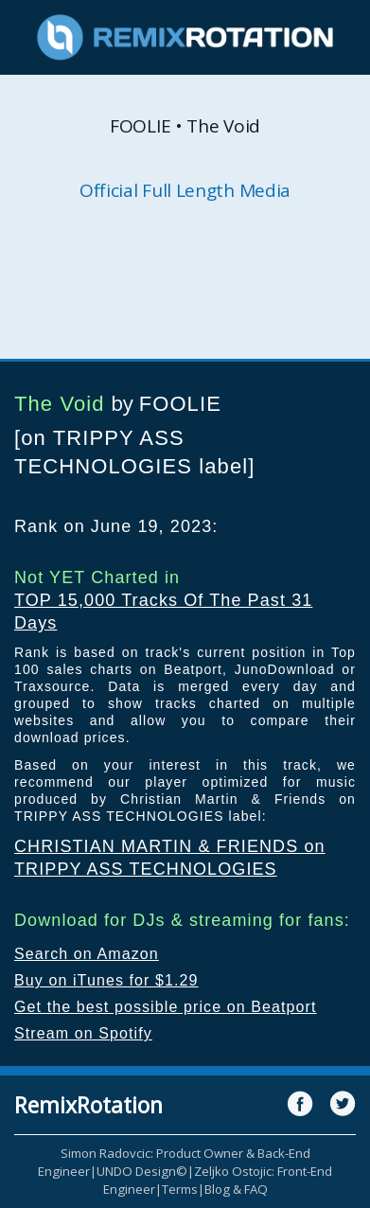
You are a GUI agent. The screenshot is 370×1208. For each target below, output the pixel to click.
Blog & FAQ (236, 1189)
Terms (180, 1189)
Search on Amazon (86, 954)
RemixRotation (88, 1105)
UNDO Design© (142, 1171)
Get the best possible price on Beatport (165, 1007)
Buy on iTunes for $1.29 (106, 980)
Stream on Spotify (83, 1033)
